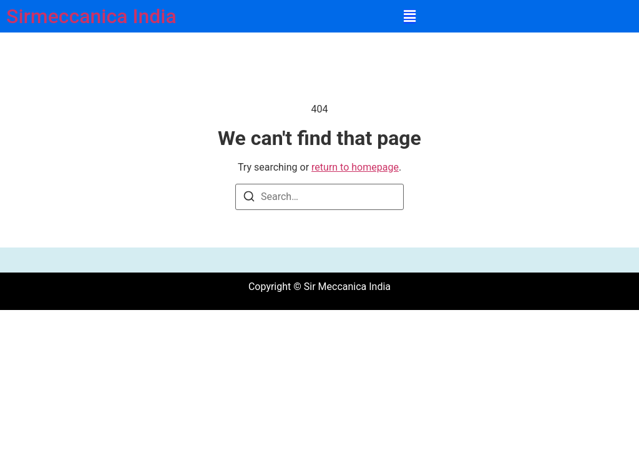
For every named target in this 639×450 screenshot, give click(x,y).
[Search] (249, 198)
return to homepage (355, 167)
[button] (410, 16)
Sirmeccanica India (91, 16)
